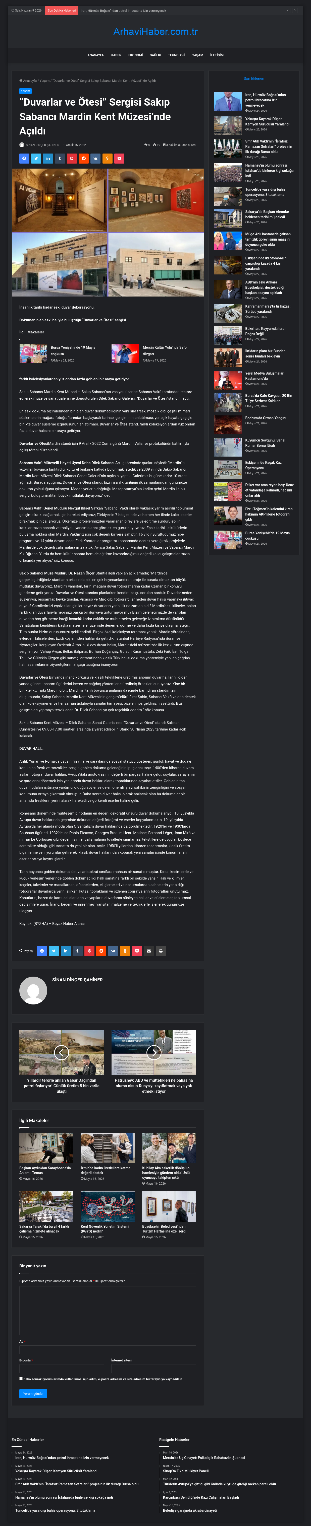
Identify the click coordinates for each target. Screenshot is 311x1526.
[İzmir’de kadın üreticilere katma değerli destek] (108, 1146)
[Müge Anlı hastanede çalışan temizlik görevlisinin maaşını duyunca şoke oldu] (230, 250)
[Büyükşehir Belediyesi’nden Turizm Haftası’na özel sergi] (169, 1204)
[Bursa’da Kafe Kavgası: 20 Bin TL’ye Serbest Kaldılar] (230, 412)
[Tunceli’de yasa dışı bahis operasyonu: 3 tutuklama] (230, 205)
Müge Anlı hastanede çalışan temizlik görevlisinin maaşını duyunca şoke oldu (269, 249)
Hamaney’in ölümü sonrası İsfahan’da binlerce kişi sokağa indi (269, 180)
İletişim (217, 55)
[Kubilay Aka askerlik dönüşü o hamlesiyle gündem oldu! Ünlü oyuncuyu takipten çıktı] (169, 1146)
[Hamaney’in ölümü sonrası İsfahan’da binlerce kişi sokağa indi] (230, 181)
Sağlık (155, 55)
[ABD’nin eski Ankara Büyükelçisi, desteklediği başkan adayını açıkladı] (230, 298)
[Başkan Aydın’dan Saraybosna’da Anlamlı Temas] (46, 1146)
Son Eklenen (254, 78)
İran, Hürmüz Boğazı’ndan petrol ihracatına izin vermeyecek (123, 11)
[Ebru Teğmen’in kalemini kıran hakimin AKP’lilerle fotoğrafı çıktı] (230, 525)
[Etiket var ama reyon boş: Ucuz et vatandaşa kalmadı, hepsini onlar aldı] (230, 501)
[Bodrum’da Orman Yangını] (230, 434)
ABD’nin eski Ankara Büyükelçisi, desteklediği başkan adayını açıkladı (267, 297)
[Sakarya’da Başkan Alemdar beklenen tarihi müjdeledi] (230, 228)
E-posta (26, 1358)
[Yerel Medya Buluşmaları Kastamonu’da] (230, 389)
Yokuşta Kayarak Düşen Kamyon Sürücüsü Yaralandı (266, 126)
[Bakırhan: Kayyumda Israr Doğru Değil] (230, 345)
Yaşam (197, 55)
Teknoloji (176, 55)
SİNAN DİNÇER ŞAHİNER (45, 145)
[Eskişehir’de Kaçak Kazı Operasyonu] (230, 479)
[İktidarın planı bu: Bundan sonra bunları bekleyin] (230, 367)
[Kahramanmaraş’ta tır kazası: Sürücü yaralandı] (230, 322)
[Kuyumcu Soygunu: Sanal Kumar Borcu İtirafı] (230, 456)
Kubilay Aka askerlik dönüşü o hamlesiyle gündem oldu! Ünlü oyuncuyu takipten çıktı (166, 1170)
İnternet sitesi (121, 1358)
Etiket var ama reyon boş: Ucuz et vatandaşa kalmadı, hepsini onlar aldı (269, 499)
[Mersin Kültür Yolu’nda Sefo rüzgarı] (125, 353)
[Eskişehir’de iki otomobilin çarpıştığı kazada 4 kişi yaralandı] (230, 274)
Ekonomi (135, 55)
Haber (116, 55)
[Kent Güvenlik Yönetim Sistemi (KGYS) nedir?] (108, 1204)
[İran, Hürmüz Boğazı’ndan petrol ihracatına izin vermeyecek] (230, 104)
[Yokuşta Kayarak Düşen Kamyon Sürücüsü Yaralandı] (230, 128)
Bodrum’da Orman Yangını (268, 427)
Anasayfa (95, 55)
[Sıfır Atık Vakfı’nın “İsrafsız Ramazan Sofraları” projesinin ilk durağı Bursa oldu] (230, 152)
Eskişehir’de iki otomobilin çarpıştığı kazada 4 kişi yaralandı (268, 273)
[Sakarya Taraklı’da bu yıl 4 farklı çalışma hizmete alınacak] (46, 1204)
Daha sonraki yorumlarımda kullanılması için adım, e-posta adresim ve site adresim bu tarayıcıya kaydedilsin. (103, 1377)
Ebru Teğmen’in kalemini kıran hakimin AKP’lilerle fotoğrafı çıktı (267, 524)
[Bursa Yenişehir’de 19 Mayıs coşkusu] (33, 353)
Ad (22, 1339)
